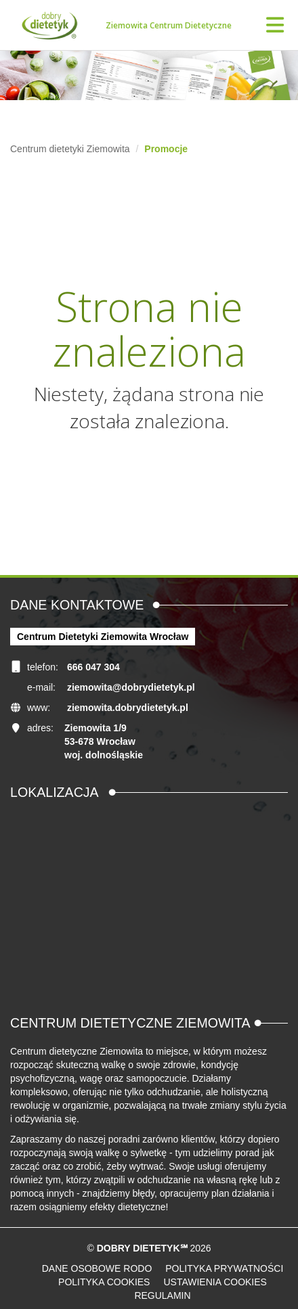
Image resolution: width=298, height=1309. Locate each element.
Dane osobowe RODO (97, 1268)
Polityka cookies (104, 1282)
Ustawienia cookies (214, 1282)
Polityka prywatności (224, 1268)
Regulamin (162, 1295)
